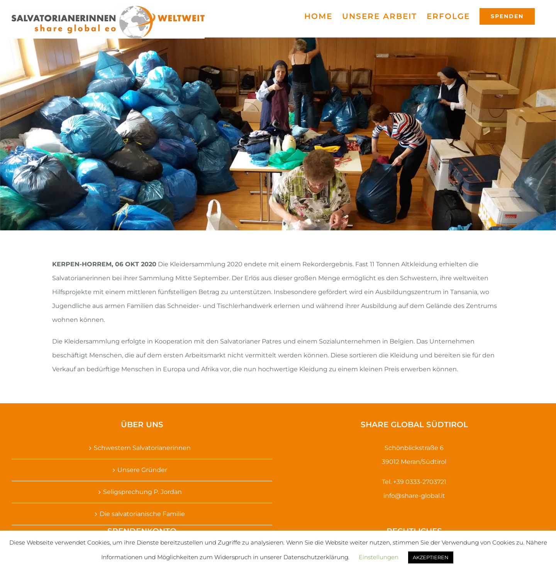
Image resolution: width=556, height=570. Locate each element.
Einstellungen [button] (378, 557)
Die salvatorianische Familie (142, 514)
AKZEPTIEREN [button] (431, 557)
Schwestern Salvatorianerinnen (142, 448)
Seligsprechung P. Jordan (142, 492)
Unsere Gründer (142, 470)
